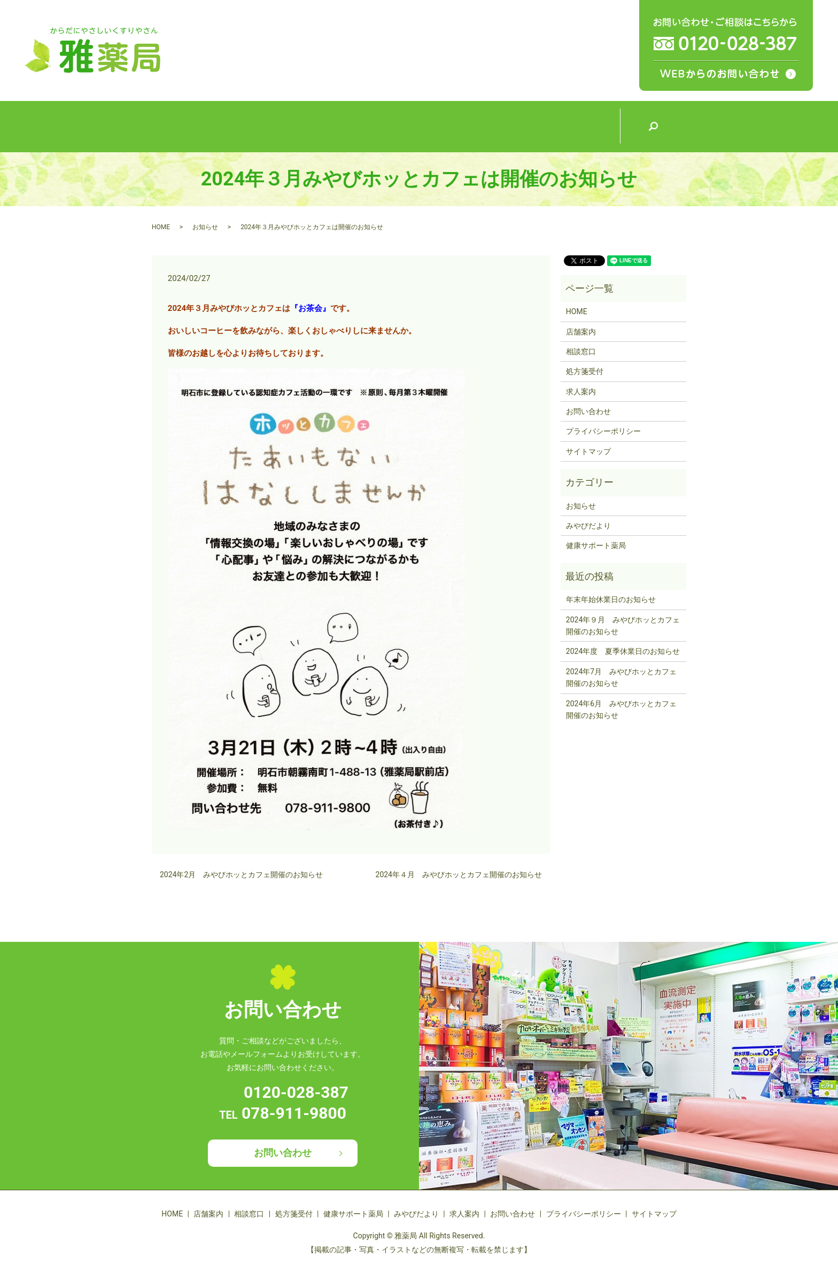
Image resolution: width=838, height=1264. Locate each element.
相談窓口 (319, 126)
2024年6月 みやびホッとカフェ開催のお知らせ (621, 709)
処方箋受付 (385, 126)
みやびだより (519, 126)
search (653, 126)
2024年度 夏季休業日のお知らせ (623, 651)
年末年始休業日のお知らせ (611, 599)
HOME (185, 126)
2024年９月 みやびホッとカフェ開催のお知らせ (623, 625)
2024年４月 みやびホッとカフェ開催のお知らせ (459, 874)
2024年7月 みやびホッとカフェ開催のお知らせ (621, 677)
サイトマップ (588, 451)
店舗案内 (252, 126)
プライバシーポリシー (603, 431)
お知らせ (205, 227)
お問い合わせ (588, 411)
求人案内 (586, 126)
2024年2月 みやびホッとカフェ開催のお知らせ (241, 874)
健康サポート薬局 (452, 125)
